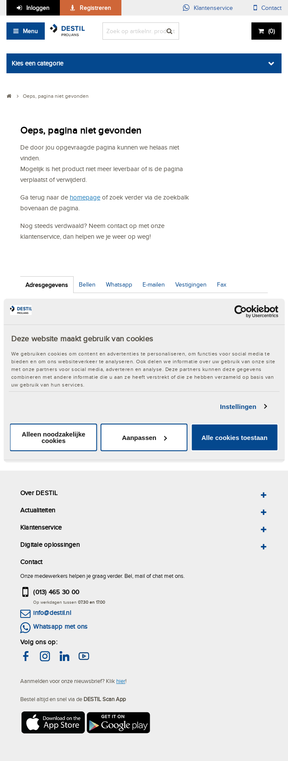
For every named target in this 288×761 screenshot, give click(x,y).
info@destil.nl (52, 612)
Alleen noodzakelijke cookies (54, 437)
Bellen (87, 284)
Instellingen (238, 406)
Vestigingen (191, 284)
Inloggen (38, 7)
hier (120, 681)
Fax (221, 284)
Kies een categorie (37, 63)
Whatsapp (119, 284)
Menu (30, 31)
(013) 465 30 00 (56, 591)
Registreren (95, 7)
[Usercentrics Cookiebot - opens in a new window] (240, 311)
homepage (85, 197)
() (271, 31)
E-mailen (153, 284)
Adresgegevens (46, 285)
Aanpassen (144, 437)
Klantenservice (213, 7)
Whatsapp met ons (60, 626)
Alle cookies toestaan (234, 437)
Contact (271, 7)
